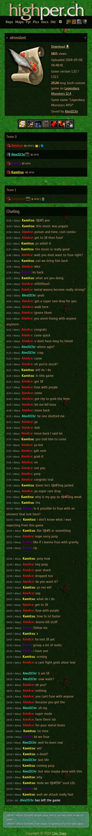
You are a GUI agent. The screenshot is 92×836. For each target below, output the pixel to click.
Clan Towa (59, 833)
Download (60, 47)
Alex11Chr (71, 111)
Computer (18, 199)
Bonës (15, 163)
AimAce (16, 146)
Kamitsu (17, 172)
